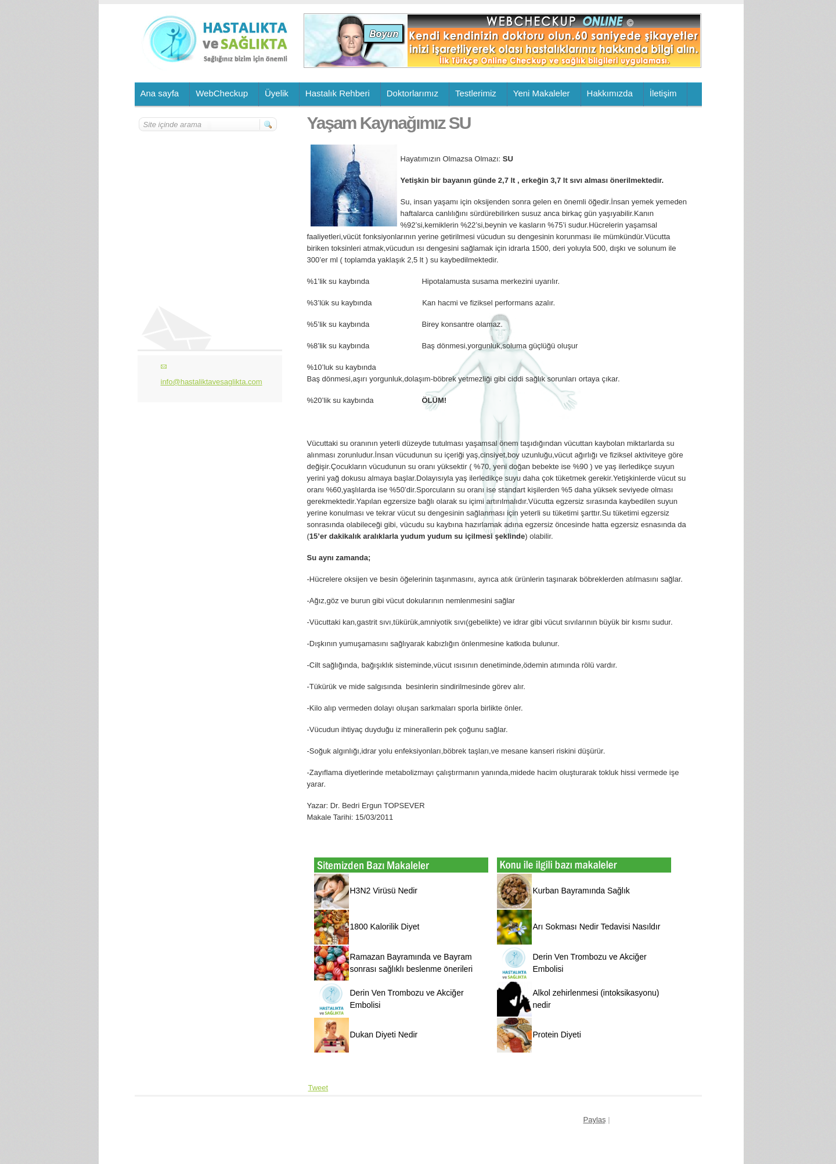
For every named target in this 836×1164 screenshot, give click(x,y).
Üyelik (277, 93)
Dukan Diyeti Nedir (384, 1034)
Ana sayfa (159, 93)
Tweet (318, 1087)
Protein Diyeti (557, 1034)
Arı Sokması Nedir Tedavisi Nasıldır (597, 926)
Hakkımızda (610, 93)
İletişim (663, 93)
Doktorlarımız (412, 93)
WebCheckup (222, 93)
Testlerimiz (475, 93)
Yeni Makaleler (541, 93)
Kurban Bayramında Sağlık (581, 890)
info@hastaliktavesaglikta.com (211, 381)
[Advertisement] (208, 201)
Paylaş (594, 1119)
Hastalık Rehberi (337, 93)
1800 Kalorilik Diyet (385, 926)
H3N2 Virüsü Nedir (383, 890)
